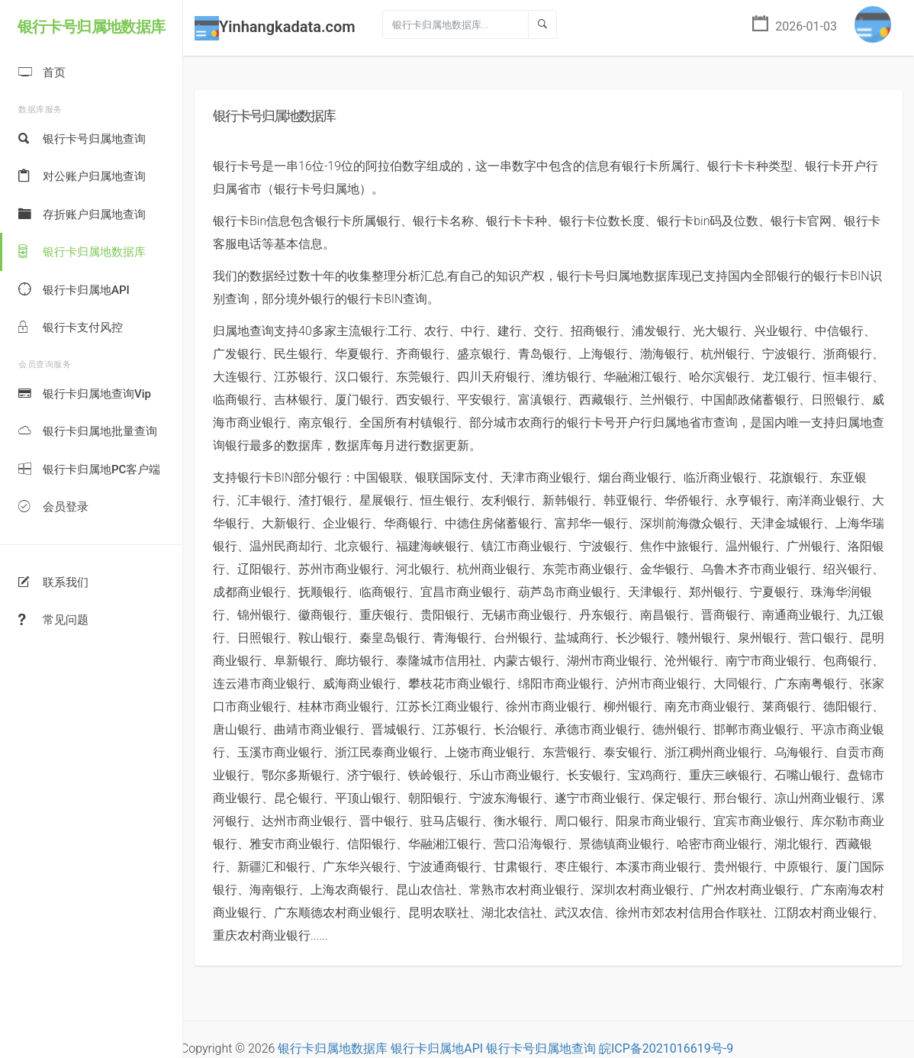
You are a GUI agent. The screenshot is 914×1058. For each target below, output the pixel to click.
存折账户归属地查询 (82, 215)
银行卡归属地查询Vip (84, 394)
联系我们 (53, 583)
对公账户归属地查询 (82, 176)
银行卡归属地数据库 (82, 252)
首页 (42, 73)
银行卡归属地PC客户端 (89, 470)
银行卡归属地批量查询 (87, 431)
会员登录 (53, 507)
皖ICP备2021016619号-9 (666, 1048)
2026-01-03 (794, 24)
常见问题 (53, 620)
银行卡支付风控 (70, 328)
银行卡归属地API (74, 290)
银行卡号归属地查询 (82, 139)
